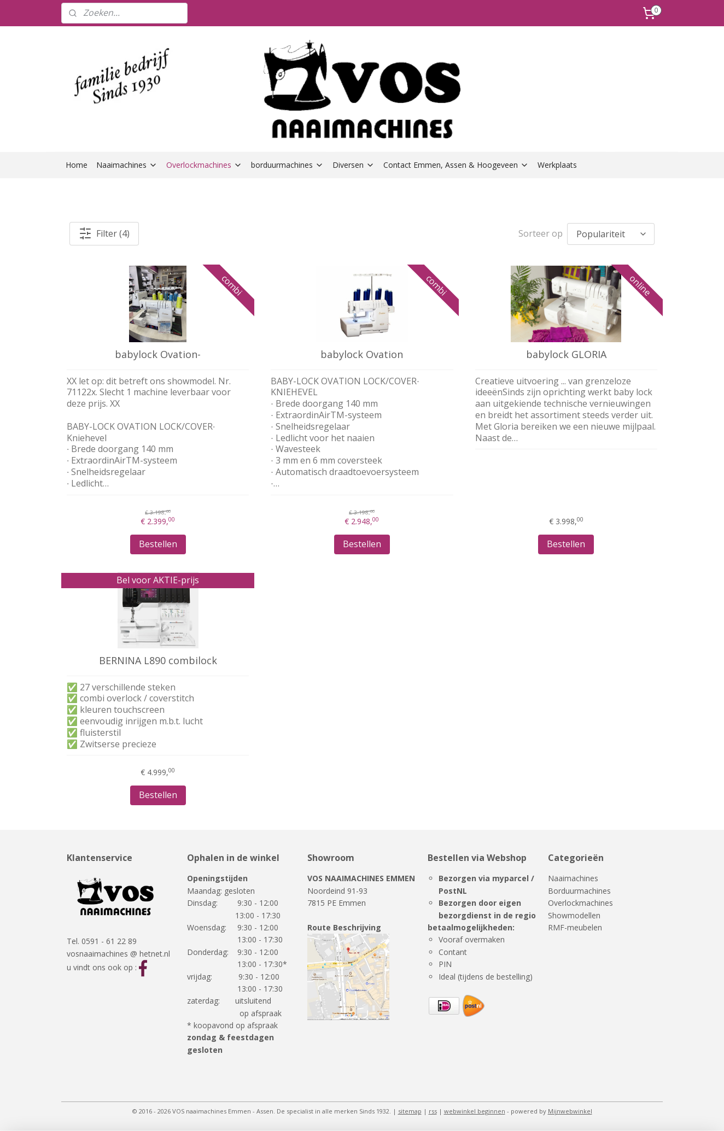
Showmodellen (574, 915)
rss (433, 1111)
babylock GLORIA (566, 355)
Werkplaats (557, 165)
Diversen (353, 165)
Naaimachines (126, 165)
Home (76, 165)
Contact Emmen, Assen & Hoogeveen (456, 165)
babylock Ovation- (158, 355)
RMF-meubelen (575, 927)
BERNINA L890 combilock (158, 661)
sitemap (410, 1111)
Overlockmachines (204, 165)
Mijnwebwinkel (570, 1111)
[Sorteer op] (611, 234)
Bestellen (158, 544)
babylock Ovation (361, 355)
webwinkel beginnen (474, 1111)
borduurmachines (287, 165)
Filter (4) (104, 233)
